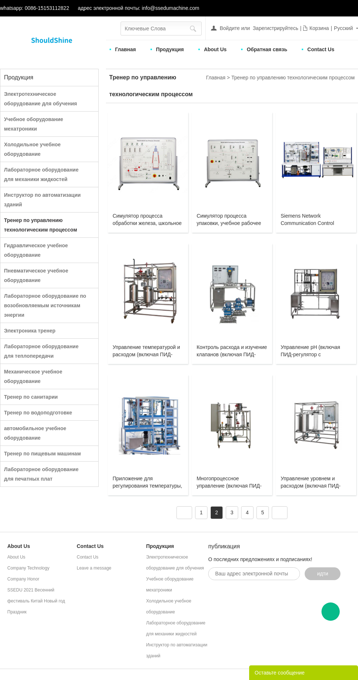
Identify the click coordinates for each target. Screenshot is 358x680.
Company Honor (23, 579)
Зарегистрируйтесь (275, 28)
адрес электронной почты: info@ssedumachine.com (138, 8)
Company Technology (28, 568)
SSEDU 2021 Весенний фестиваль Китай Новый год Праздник (36, 601)
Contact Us (320, 49)
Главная (125, 49)
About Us (215, 49)
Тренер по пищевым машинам (42, 454)
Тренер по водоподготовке (38, 413)
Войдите (230, 28)
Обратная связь (267, 49)
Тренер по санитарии (31, 397)
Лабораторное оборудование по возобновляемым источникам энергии (45, 305)
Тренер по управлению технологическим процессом (293, 77)
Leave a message (94, 568)
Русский (343, 28)
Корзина (319, 28)
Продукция (170, 49)
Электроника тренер (30, 331)
